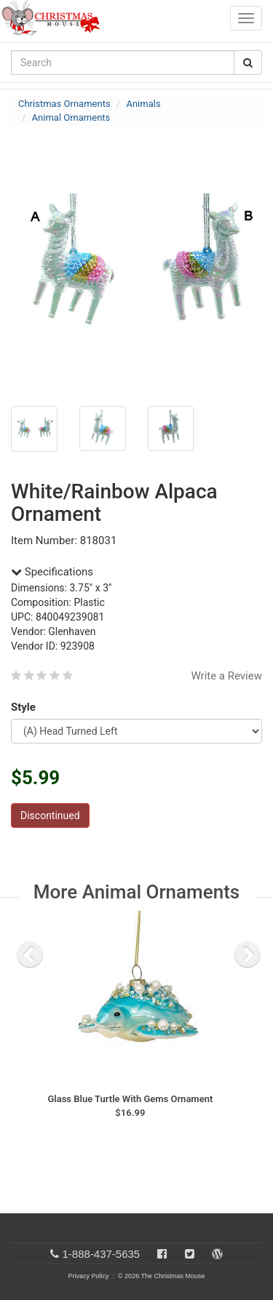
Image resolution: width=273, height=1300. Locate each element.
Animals (143, 103)
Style (26, 707)
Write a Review (226, 675)
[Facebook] (162, 1254)
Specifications (52, 571)
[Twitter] (189, 1254)
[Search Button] (248, 62)
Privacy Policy (88, 1276)
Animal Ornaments (71, 117)
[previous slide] (29, 954)
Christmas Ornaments (64, 103)
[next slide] (247, 954)
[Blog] (217, 1254)
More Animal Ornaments (136, 892)
